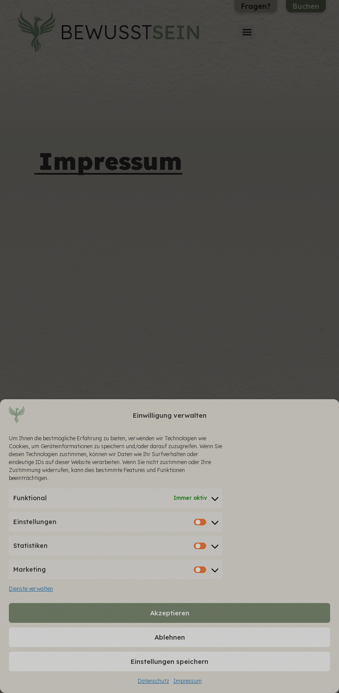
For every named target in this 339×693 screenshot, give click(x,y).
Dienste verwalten (31, 588)
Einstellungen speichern (169, 661)
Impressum (187, 681)
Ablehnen (169, 637)
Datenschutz (153, 681)
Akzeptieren (169, 613)
